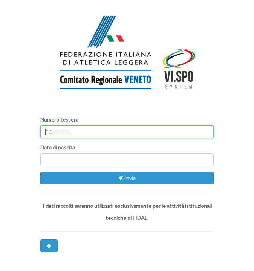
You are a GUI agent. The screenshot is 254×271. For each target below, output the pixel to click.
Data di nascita (57, 147)
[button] (49, 245)
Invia (127, 178)
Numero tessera (59, 119)
